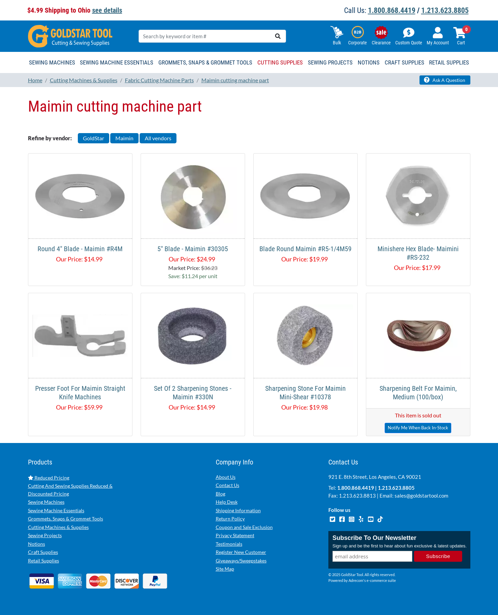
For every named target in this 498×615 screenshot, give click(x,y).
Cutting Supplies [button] (280, 62)
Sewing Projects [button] (330, 62)
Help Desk (227, 502)
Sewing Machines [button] (52, 62)
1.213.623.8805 (445, 10)
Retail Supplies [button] (449, 62)
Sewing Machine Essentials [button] (116, 62)
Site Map (225, 569)
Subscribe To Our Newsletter (374, 537)
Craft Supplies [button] (404, 62)
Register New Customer (241, 552)
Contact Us (227, 485)
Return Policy (230, 518)
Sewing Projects (45, 535)
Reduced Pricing (48, 478)
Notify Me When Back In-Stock (418, 427)
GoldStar (93, 138)
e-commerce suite (381, 580)
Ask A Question (444, 80)
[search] (278, 36)
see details (107, 10)
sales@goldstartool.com (421, 495)
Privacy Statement (235, 535)
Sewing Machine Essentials (56, 510)
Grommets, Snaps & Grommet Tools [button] (205, 62)
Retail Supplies (43, 560)
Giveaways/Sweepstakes (241, 560)
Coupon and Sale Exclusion (244, 527)
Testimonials (229, 544)
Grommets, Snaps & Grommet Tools (65, 518)
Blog (220, 494)
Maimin (124, 138)
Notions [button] (369, 62)
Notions (36, 544)
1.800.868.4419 (391, 10)
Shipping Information (238, 510)
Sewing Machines (46, 502)
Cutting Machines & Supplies (58, 527)
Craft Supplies (43, 552)
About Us (226, 477)
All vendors (158, 138)
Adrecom (355, 580)
